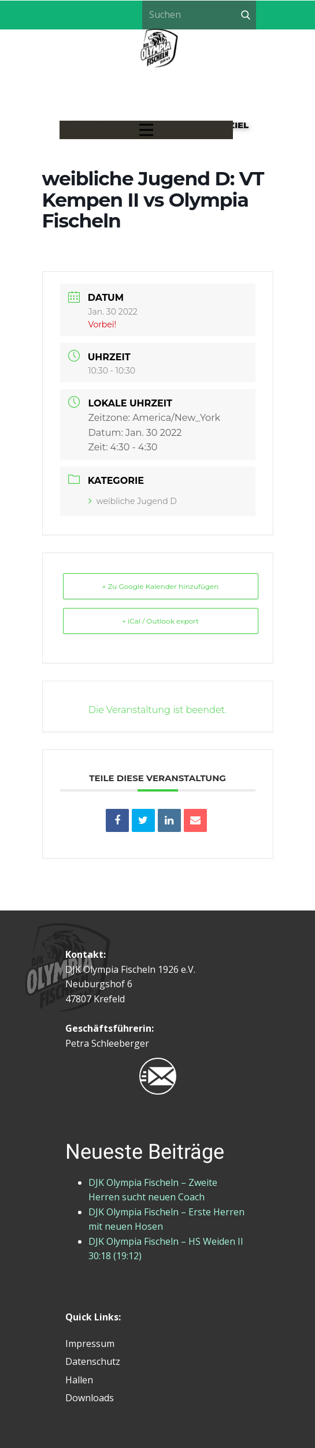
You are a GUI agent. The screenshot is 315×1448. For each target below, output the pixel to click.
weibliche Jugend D (132, 501)
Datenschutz (92, 1361)
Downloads (89, 1397)
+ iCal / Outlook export (160, 621)
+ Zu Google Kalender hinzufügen (160, 586)
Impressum (89, 1343)
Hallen (79, 1380)
